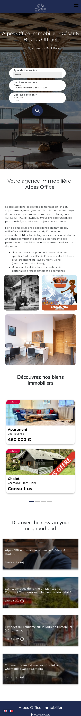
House (37, 100)
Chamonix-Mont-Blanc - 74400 (37, 88)
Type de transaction (25, 70)
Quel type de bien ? (25, 95)
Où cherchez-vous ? (25, 82)
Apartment (37, 97)
